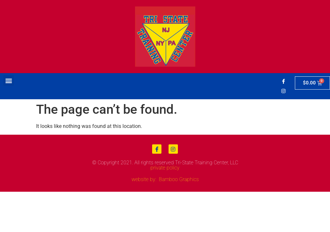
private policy (165, 168)
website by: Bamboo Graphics (165, 179)
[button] (8, 80)
